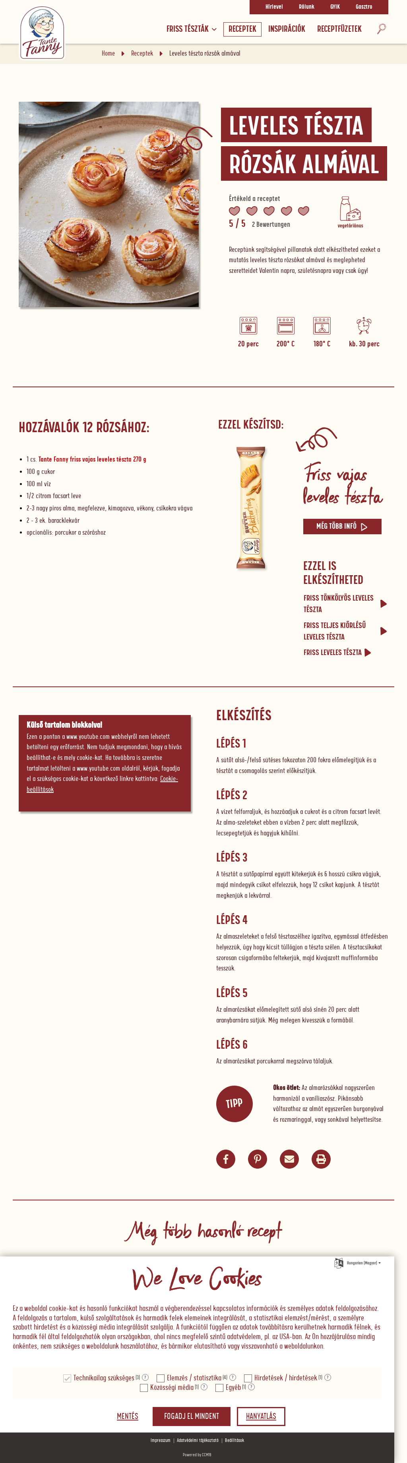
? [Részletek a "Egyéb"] (251, 1387)
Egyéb (233, 1387)
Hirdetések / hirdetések (285, 1378)
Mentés (127, 1416)
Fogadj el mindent (191, 1416)
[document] (197, 1312)
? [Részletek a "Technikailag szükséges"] (145, 1377)
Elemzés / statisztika (194, 1378)
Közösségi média (172, 1387)
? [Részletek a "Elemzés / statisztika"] (233, 1377)
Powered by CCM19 (197, 1454)
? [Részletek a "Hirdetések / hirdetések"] (328, 1377)
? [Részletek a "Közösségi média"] (204, 1387)
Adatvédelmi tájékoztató (198, 1441)
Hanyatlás (261, 1416)
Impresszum (161, 1441)
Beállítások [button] (234, 1441)
